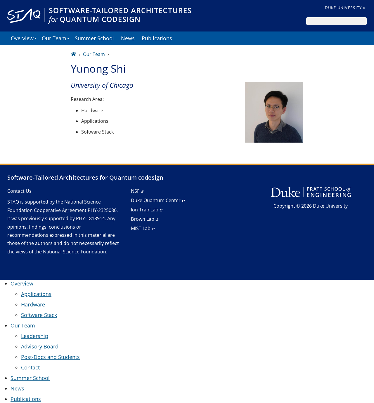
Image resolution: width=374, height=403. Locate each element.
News (128, 38)
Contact (30, 367)
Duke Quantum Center (156, 200)
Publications (157, 38)
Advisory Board (39, 346)
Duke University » (345, 7)
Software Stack (39, 314)
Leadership (34, 335)
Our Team (54, 38)
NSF (135, 191)
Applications (36, 293)
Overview (22, 38)
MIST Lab (140, 228)
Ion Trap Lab (144, 209)
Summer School (94, 38)
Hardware (33, 304)
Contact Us (19, 191)
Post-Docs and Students (50, 356)
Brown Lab (142, 219)
